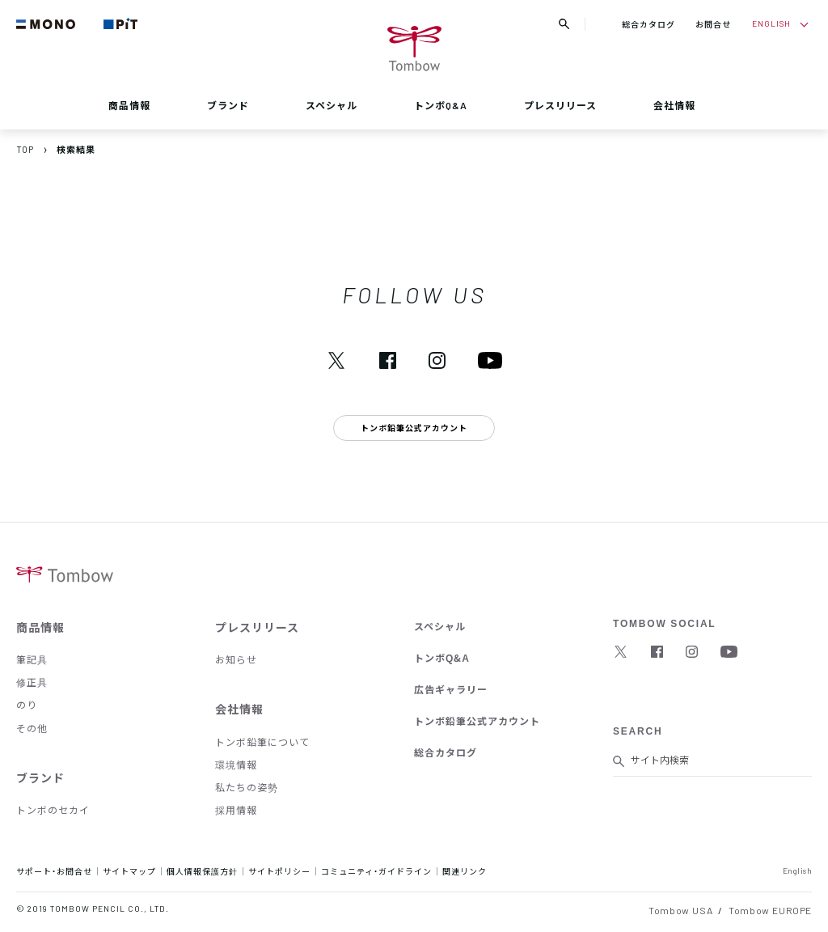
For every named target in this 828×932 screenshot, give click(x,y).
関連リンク (464, 871)
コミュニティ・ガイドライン (376, 871)
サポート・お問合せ (54, 871)
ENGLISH (771, 23)
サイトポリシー (279, 871)
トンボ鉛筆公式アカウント (477, 721)
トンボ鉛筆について (262, 742)
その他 (32, 728)
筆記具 (32, 659)
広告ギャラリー (451, 689)
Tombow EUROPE (770, 910)
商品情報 (129, 105)
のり (26, 704)
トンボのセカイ (53, 810)
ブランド (228, 105)
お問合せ (713, 24)
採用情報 (236, 810)
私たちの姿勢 (246, 787)
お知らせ (236, 659)
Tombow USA (680, 910)
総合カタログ (648, 24)
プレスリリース (560, 105)
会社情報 (674, 105)
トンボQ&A (440, 105)
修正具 (32, 682)
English (798, 870)
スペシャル (331, 105)
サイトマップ (129, 871)
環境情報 (236, 764)
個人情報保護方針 (202, 871)
